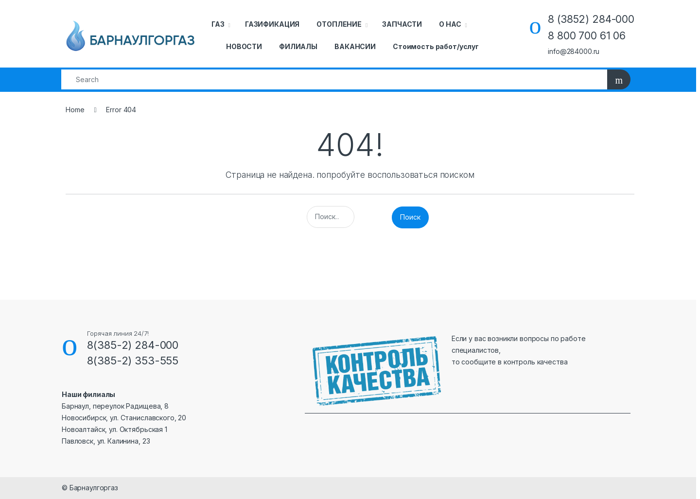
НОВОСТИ (244, 46)
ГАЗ (218, 24)
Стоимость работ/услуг (436, 46)
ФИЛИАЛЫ (298, 46)
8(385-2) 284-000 (132, 345)
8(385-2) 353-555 (132, 360)
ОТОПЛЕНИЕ (339, 24)
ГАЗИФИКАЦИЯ (272, 24)
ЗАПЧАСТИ (402, 24)
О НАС (450, 24)
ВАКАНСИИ (355, 46)
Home (75, 109)
